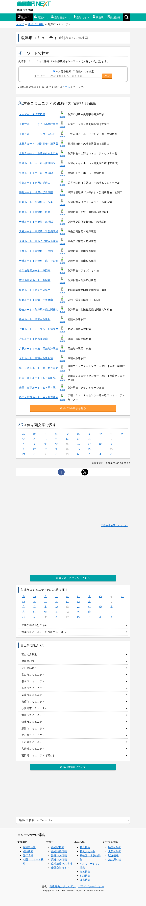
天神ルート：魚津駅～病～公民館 (38, 260)
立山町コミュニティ (33, 735)
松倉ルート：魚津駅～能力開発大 (38, 309)
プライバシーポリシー (91, 886)
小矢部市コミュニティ (34, 708)
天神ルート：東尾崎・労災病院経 (38, 231)
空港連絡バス (60, 17)
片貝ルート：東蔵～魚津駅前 (36, 358)
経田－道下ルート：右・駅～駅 (37, 387)
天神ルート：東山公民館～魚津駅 (38, 241)
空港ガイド (81, 17)
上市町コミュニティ (33, 741)
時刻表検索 (29, 847)
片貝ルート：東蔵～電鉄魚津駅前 (38, 348)
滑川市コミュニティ (33, 715)
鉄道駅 (98, 17)
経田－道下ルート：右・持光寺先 (38, 368)
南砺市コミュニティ (33, 701)
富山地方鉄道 (29, 654)
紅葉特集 (85, 871)
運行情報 (28, 855)
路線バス (24, 17)
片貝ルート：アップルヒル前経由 (38, 329)
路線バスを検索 (85, 71)
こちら (66, 86)
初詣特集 (85, 875)
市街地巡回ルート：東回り (34, 270)
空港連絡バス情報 (61, 863)
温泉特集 (85, 879)
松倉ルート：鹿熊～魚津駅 (34, 319)
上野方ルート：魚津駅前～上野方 (38, 153)
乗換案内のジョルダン (63, 886)
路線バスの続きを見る (73, 408)
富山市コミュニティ (33, 674)
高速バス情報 (59, 859)
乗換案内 (22, 842)
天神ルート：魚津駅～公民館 (36, 251)
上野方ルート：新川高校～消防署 (38, 143)
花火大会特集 (87, 851)
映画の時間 (114, 847)
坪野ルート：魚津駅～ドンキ (36, 202)
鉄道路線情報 (59, 851)
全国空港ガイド (60, 867)
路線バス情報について (73, 767)
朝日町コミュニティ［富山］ (38, 755)
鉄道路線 (113, 17)
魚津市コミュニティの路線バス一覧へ (43, 631)
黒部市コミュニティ (33, 728)
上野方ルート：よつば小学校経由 (38, 124)
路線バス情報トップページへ (36, 820)
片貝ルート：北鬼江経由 (33, 338)
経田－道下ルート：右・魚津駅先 (38, 397)
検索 (107, 75)
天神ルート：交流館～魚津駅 (36, 221)
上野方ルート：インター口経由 (37, 133)
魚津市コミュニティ (33, 721)
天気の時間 (114, 851)
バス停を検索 (63, 71)
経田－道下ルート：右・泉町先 (37, 377)
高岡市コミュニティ (33, 688)
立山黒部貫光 (29, 667)
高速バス (41, 17)
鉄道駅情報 (57, 847)
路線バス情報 (25, 10)
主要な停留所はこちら (34, 625)
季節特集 (79, 842)
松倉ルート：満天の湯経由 (34, 290)
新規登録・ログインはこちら (73, 578)
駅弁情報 (113, 855)
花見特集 (85, 847)
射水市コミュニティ (33, 681)
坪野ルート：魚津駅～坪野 (34, 211)
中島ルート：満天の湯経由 (34, 182)
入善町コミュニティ (33, 748)
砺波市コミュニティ (33, 694)
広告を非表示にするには (114, 525)
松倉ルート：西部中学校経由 (36, 299)
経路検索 (28, 851)
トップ (20, 24)
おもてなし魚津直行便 (32, 114)
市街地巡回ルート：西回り (34, 280)
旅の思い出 (114, 859)
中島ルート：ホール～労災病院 (37, 163)
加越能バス (28, 661)
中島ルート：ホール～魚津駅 (36, 172)
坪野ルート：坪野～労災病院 (36, 192)
